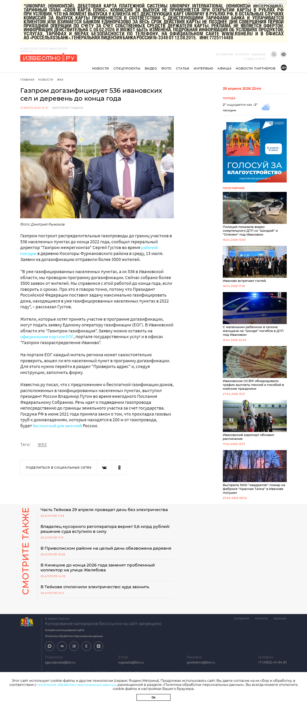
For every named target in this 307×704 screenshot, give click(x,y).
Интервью (203, 68)
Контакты (242, 54)
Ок (153, 697)
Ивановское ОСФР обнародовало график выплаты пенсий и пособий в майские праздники (255, 370)
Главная (27, 79)
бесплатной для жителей (58, 425)
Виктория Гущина (67, 107)
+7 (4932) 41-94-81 (254, 59)
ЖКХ (61, 79)
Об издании (224, 54)
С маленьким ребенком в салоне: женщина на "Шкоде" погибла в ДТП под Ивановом (255, 315)
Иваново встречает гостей (255, 265)
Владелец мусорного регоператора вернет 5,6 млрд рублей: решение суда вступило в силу (100, 538)
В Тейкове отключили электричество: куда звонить (98, 601)
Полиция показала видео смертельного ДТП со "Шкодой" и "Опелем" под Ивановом (255, 214)
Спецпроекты (126, 68)
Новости (100, 68)
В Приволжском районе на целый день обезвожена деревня (100, 560)
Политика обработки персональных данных (74, 651)
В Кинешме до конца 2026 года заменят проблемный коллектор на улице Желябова (101, 582)
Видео (151, 68)
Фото (166, 68)
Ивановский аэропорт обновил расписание (255, 422)
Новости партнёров (255, 68)
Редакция (258, 54)
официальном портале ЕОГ (47, 336)
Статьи (183, 68)
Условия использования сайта (64, 645)
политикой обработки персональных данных (76, 685)
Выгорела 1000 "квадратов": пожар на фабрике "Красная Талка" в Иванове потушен (255, 475)
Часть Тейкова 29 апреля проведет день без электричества (90, 515)
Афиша (224, 68)
